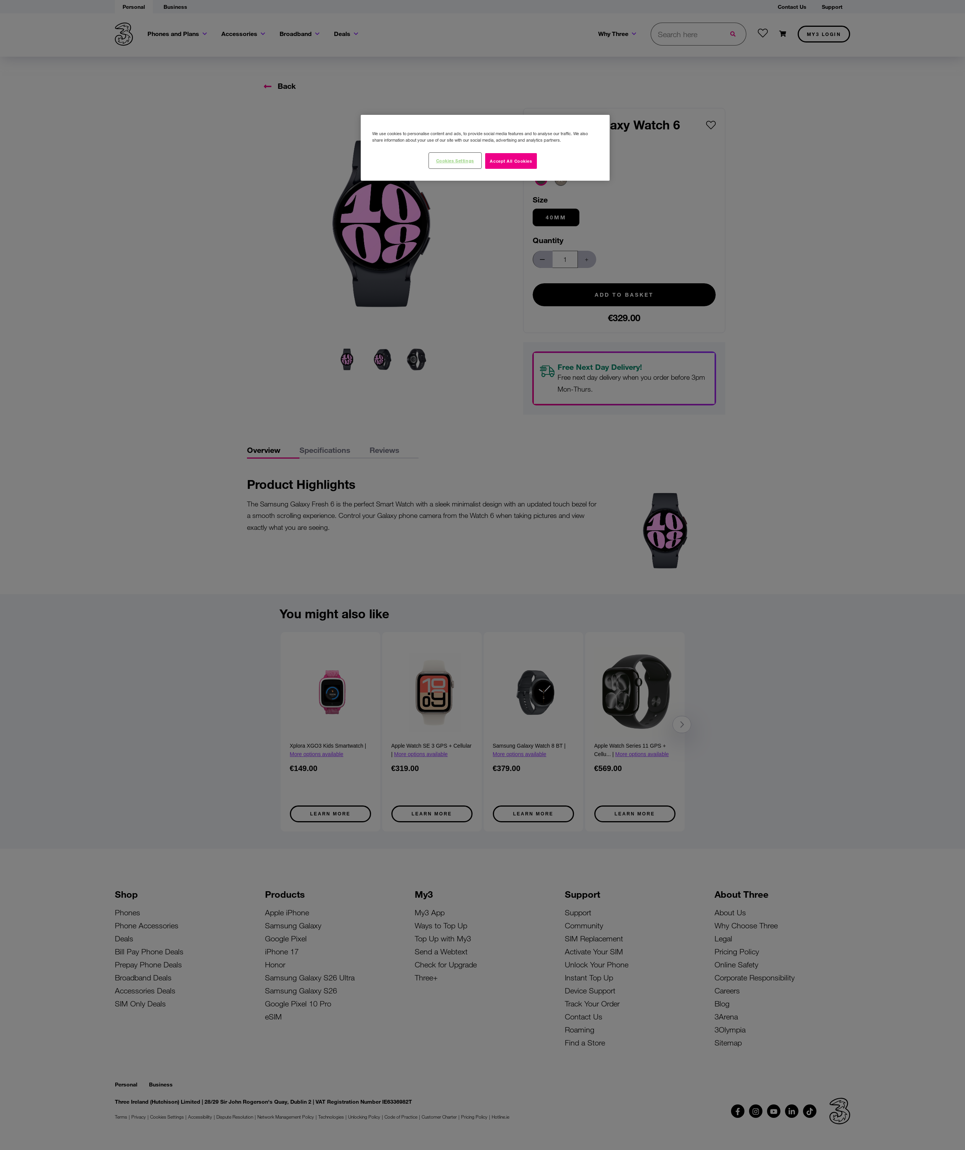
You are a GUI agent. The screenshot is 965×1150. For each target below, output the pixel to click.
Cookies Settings (455, 160)
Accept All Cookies (511, 160)
